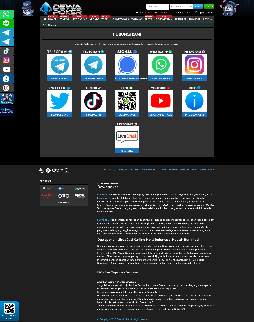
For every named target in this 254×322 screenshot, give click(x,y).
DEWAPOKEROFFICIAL (7, 69)
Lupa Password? (205, 12)
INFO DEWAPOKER (7, 78)
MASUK (198, 7)
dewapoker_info (7, 41)
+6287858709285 (7, 14)
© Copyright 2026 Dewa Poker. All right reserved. (123, 319)
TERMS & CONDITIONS (129, 170)
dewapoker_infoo (7, 32)
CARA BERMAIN (170, 170)
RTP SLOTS (109, 170)
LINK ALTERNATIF (151, 170)
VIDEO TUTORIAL (188, 170)
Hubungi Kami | (184, 12)
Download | (145, 12)
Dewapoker (103, 195)
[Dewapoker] (61, 8)
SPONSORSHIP (207, 170)
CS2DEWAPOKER (7, 23)
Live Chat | (164, 12)
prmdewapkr (7, 51)
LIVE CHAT (7, 87)
